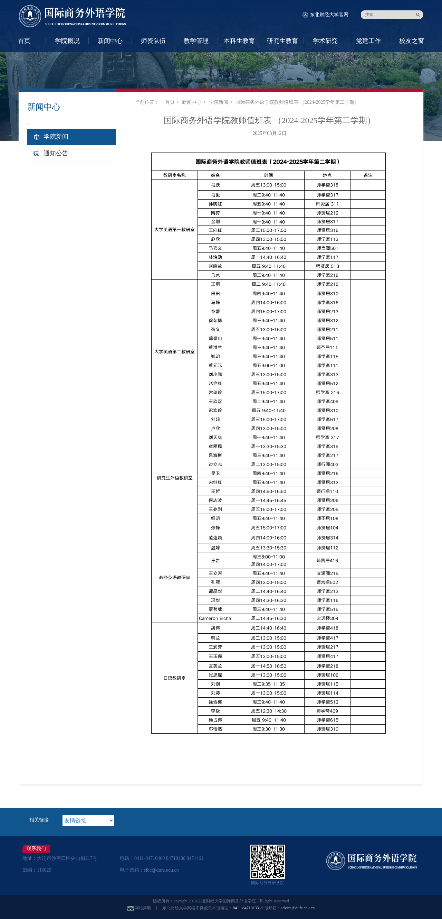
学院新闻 (56, 136)
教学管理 (196, 40)
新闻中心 (110, 40)
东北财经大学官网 (329, 14)
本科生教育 (239, 40)
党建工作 (368, 40)
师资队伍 (153, 40)
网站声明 (143, 908)
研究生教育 (282, 40)
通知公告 (56, 153)
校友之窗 (411, 40)
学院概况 (67, 40)
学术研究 (325, 40)
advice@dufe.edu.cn (298, 908)
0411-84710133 (246, 908)
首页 (24, 40)
